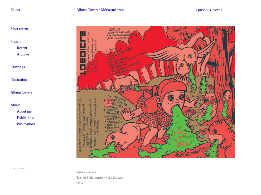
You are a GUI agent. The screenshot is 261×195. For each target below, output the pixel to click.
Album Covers (21, 92)
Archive (23, 54)
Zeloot (15, 10)
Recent (22, 48)
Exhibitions (25, 118)
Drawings (18, 67)
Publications (26, 124)
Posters (16, 42)
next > (218, 10)
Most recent (19, 29)
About (15, 105)
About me (24, 111)
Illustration (19, 80)
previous (204, 10)
